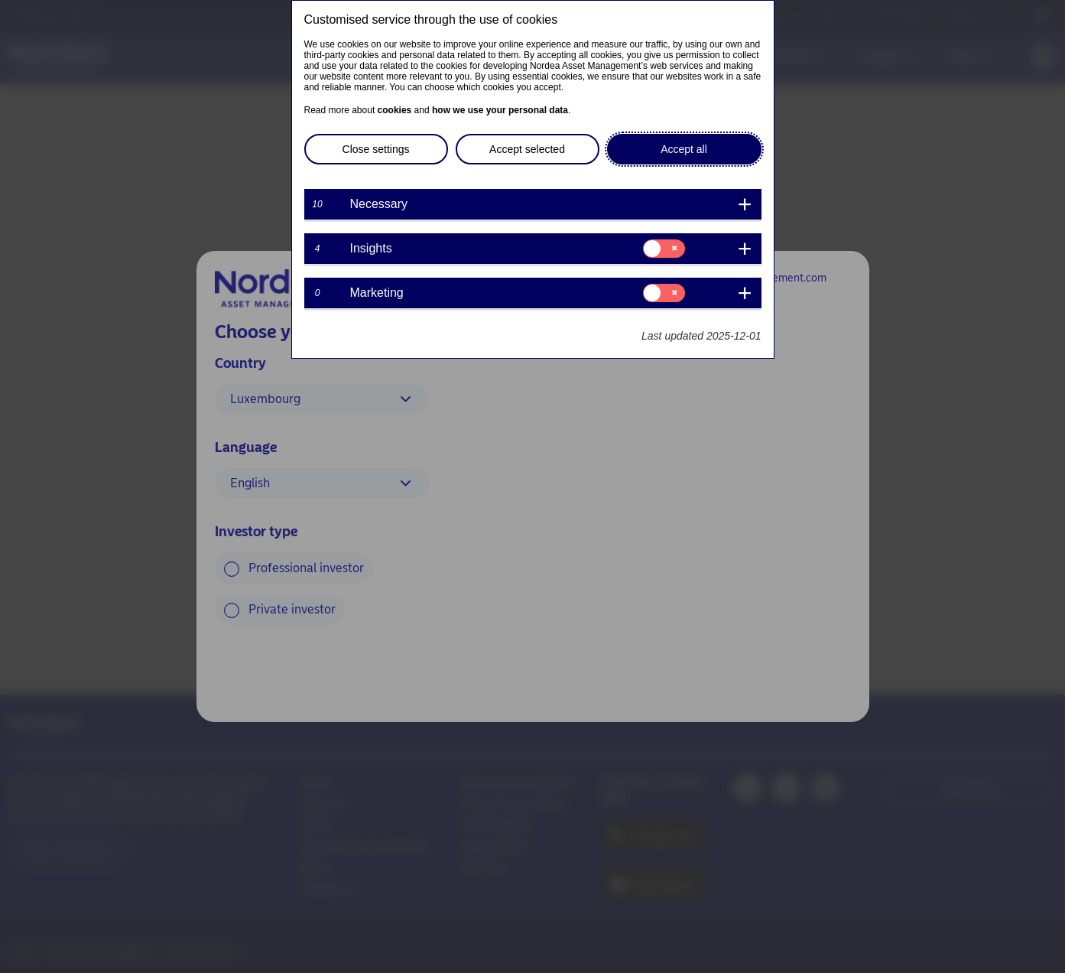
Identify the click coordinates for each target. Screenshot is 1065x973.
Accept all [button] (684, 149)
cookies (395, 110)
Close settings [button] (376, 149)
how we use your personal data (500, 110)
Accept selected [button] (527, 149)
